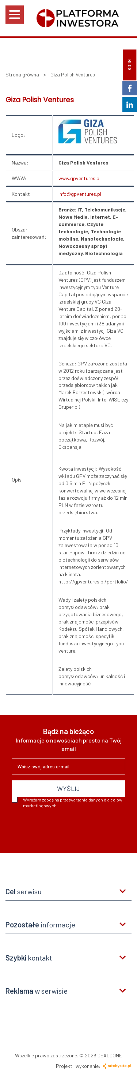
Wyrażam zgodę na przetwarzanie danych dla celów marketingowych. (67, 802)
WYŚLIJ (68, 788)
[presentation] (67, 828)
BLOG (130, 65)
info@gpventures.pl (79, 194)
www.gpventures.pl (79, 178)
